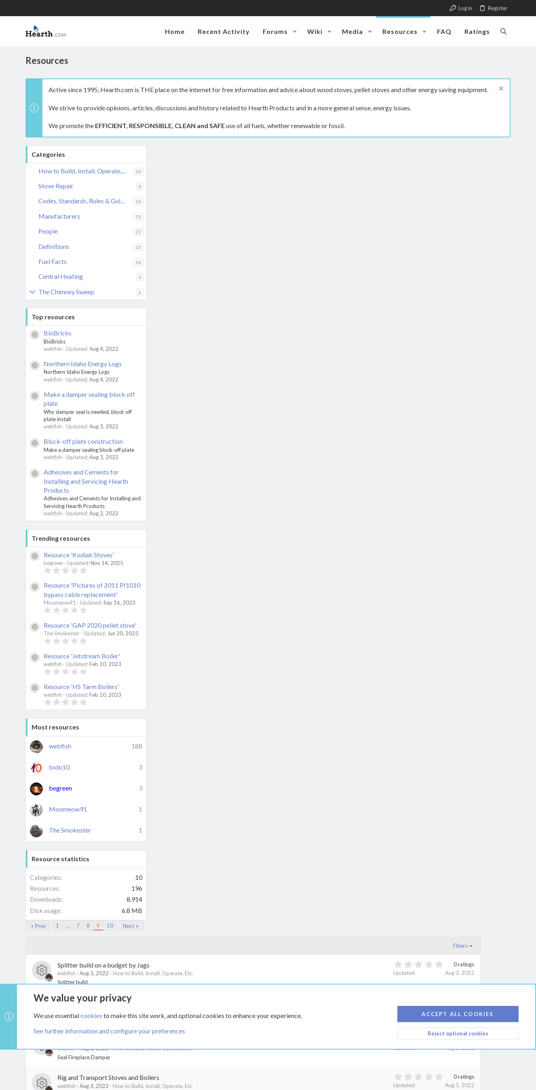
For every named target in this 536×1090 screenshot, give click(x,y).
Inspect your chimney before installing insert (248, 752)
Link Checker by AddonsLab (99, 1067)
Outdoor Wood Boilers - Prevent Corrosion (246, 378)
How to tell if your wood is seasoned (237, 790)
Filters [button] (490, 171)
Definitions (53, 246)
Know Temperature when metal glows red (244, 715)
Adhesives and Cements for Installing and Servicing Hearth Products (86, 481)
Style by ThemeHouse (58, 1075)
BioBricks (58, 333)
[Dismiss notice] (500, 89)
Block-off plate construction (83, 441)
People (48, 231)
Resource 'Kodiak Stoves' (79, 555)
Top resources (53, 316)
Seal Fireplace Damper (218, 265)
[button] (295, 31)
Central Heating (60, 276)
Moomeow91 (68, 809)
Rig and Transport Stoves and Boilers (238, 302)
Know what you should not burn (230, 640)
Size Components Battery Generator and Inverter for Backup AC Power (285, 228)
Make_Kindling (208, 527)
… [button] (197, 151)
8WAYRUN (143, 1082)
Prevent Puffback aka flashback (231, 340)
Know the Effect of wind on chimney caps (243, 677)
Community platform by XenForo (99, 1060)
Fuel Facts (52, 261)
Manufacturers (59, 216)
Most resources (55, 727)
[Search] (503, 31)
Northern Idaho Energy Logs (83, 363)
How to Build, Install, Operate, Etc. (85, 171)
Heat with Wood (210, 865)
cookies (91, 1015)
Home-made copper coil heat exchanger (242, 827)
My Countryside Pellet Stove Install (235, 452)
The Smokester (70, 830)
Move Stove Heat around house (230, 490)
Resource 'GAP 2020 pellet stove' (90, 625)
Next (258, 151)
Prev (170, 151)
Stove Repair (56, 186)
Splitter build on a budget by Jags (233, 190)
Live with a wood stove (218, 602)
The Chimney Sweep (66, 291)
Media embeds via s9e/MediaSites (129, 1075)
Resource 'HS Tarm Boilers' (81, 686)
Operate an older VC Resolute (228, 415)
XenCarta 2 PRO (62, 1082)
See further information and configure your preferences (109, 1031)
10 (239, 151)
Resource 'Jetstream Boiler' (82, 656)
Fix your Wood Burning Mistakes (232, 902)
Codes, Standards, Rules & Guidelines (85, 201)
